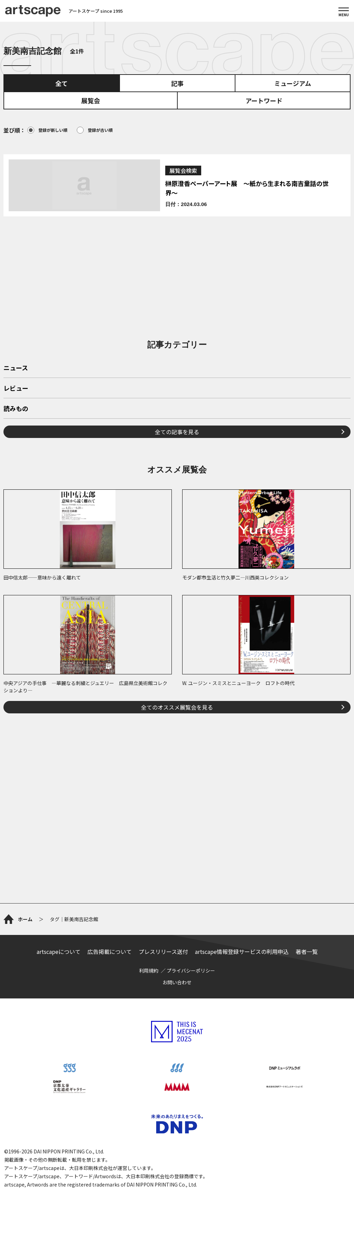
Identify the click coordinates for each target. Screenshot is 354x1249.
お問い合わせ (177, 982)
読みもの (15, 409)
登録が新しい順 (47, 130)
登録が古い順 (95, 130)
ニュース (15, 368)
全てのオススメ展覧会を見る (177, 707)
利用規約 (148, 970)
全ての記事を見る (177, 432)
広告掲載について (109, 951)
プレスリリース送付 (163, 951)
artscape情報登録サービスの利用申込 (242, 951)
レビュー (15, 388)
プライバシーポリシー (191, 970)
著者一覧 (307, 951)
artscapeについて (59, 951)
